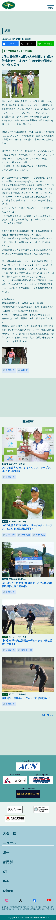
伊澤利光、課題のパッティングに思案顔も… (25, 698)
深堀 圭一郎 (26, 650)
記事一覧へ (46, 715)
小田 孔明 (25, 534)
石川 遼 (24, 370)
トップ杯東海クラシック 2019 (18, 51)
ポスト (29, 44)
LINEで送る (47, 44)
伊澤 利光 (10, 370)
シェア (11, 44)
